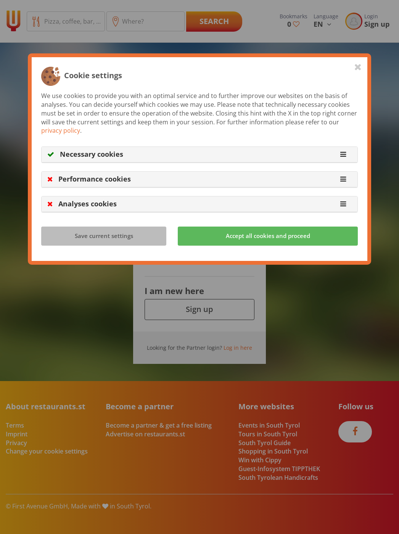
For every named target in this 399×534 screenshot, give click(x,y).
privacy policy (60, 130)
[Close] (358, 66)
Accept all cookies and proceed (268, 236)
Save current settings (104, 236)
